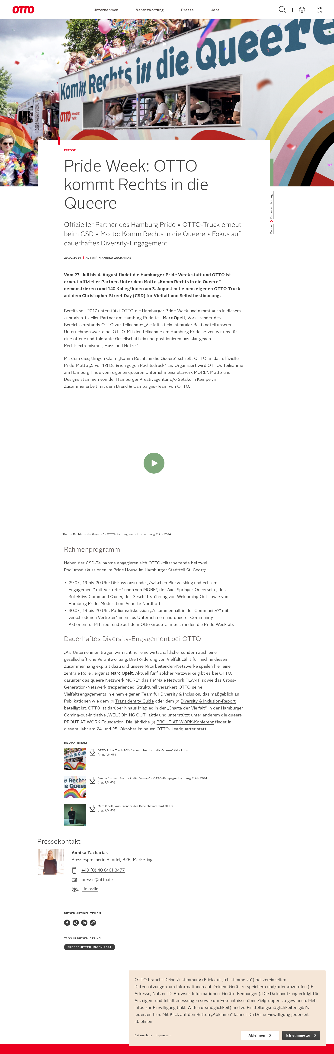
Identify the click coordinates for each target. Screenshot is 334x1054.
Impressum (164, 1035)
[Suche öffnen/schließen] (282, 10)
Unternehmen (106, 10)
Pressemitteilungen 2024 (89, 947)
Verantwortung (150, 10)
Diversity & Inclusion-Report (208, 701)
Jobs (215, 10)
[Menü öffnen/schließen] (302, 10)
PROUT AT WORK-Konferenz (185, 722)
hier (156, 1014)
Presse (188, 10)
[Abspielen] (154, 463)
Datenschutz (143, 1035)
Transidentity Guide (134, 701)
